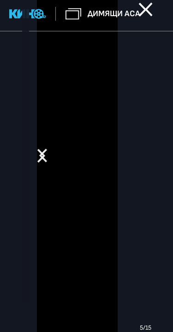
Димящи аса (114, 13)
